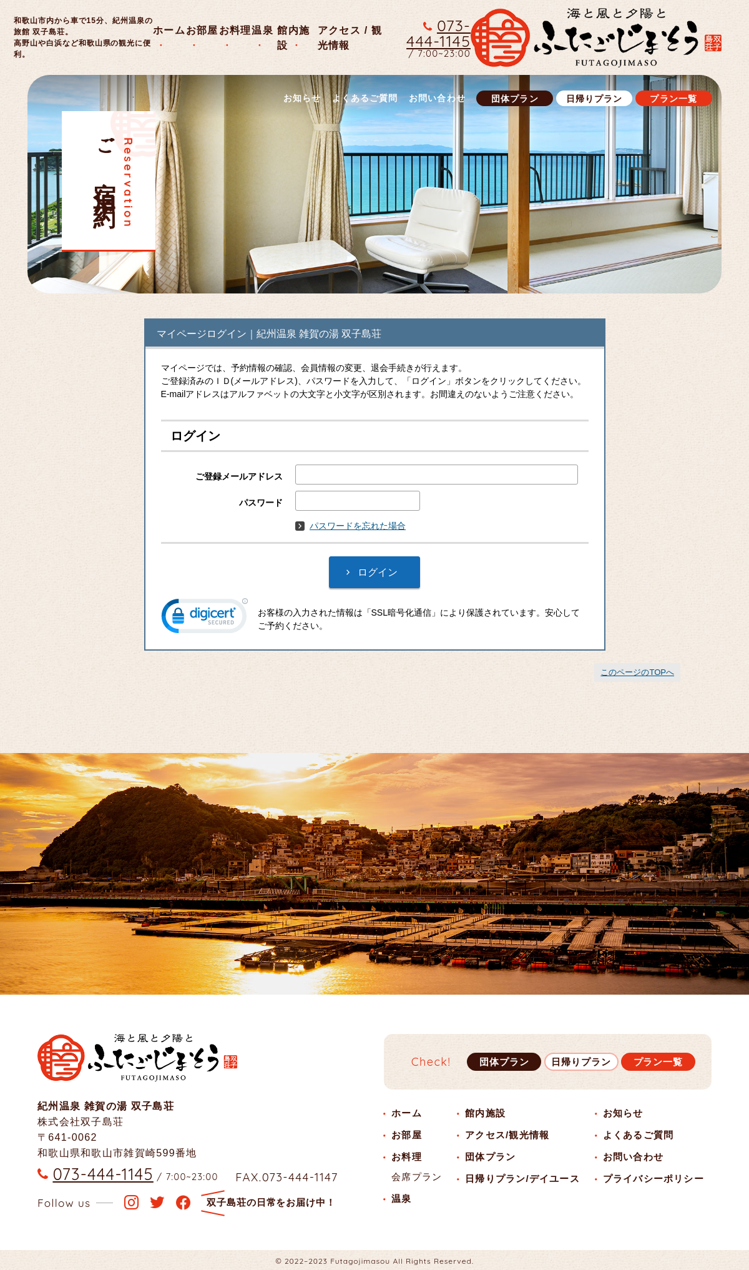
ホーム (169, 30)
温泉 (262, 30)
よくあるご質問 (365, 98)
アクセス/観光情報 (507, 1135)
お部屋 (202, 30)
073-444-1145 (438, 33)
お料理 (235, 30)
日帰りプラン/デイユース (522, 1178)
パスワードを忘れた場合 (350, 526)
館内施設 (485, 1113)
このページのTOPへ (637, 672)
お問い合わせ (437, 98)
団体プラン (515, 99)
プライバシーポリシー (653, 1178)
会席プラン (416, 1176)
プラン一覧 (673, 99)
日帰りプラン (594, 99)
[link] (204, 619)
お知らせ (302, 98)
